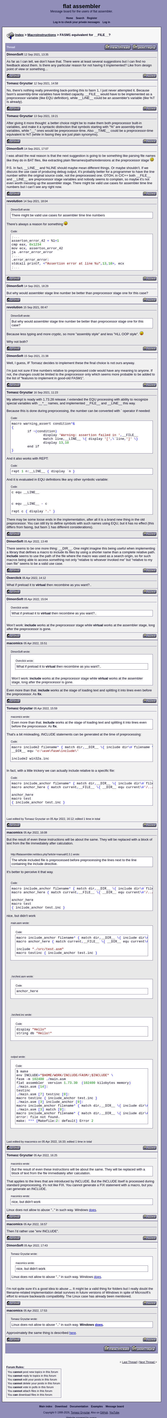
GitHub (104, 1412)
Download (61, 1406)
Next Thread (147, 1362)
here (72, 1333)
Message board (115, 1406)
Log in (106, 22)
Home (69, 18)
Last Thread (129, 1362)
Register (92, 18)
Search (80, 18)
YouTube (114, 1412)
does (92, 1210)
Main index (45, 1406)
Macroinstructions (42, 35)
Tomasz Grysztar (80, 1412)
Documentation (79, 1406)
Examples (97, 1406)
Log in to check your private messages (76, 22)
